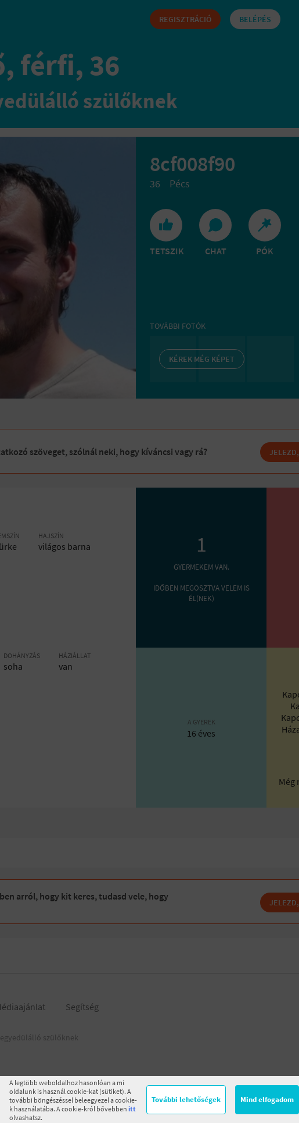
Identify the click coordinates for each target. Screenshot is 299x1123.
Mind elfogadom (267, 1099)
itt (132, 1108)
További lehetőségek (186, 1099)
